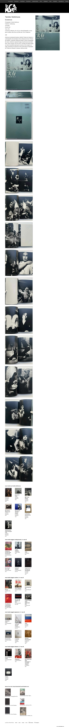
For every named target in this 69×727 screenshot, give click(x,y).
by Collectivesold (27, 553)
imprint (16, 722)
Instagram (36, 722)
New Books (16, 1)
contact (23, 722)
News (50, 1)
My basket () (61, 1)
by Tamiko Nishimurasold (17, 497)
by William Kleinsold (7, 590)
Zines (41, 1)
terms (26, 722)
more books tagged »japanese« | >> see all (15, 612)
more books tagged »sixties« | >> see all (14, 577)
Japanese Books (35, 1)
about (19, 722)
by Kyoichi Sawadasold (18, 589)
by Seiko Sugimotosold (18, 660)
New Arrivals (10, 1)
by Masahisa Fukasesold (28, 641)
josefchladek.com (61, 726)
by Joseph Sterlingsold (8, 606)
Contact (66, 1)
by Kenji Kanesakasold (8, 554)
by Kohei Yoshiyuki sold (8, 640)
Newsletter (55, 1)
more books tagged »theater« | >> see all (14, 646)
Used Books (22, 1)
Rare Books (28, 1)
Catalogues (46, 1)
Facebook (31, 722)
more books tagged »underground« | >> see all (16, 539)
